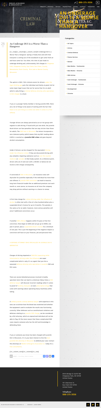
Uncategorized (71, 89)
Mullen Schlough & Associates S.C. (14, 404)
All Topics (70, 44)
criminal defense (72, 53)
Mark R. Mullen (29, 356)
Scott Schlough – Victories (75, 84)
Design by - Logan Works (34, 404)
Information (91, 7)
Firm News (21, 356)
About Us (43, 7)
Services (58, 7)
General (69, 62)
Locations (82, 7)
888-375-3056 (69, 394)
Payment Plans (67, 7)
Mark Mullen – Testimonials (76, 66)
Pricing (76, 7)
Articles (69, 48)
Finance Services (72, 57)
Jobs (98, 7)
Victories (70, 94)
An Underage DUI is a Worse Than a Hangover (29, 45)
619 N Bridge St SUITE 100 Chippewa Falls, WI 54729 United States (72, 376)
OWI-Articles (71, 75)
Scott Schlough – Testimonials (76, 80)
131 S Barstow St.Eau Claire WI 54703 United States (70, 385)
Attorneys (50, 7)
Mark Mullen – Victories (74, 71)
